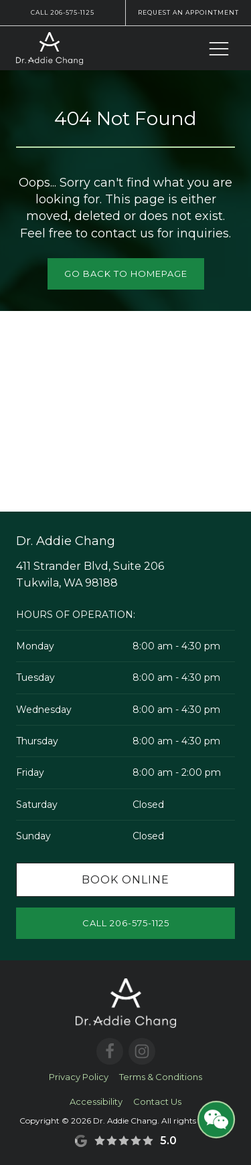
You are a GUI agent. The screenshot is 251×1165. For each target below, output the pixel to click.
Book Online (125, 879)
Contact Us (157, 1101)
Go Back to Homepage (125, 273)
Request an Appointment (188, 12)
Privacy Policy (78, 1076)
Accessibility (96, 1101)
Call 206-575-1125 (62, 12)
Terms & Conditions (160, 1076)
